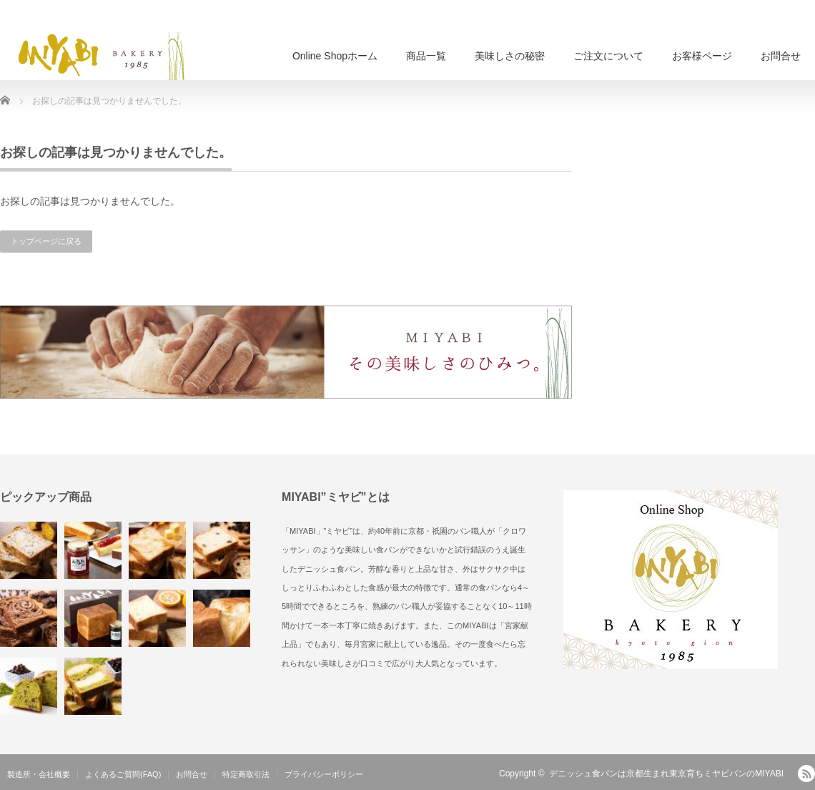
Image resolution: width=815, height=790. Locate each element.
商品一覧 (426, 56)
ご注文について (608, 56)
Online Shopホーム (334, 56)
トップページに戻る (46, 241)
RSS (806, 773)
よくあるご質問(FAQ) (123, 774)
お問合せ (781, 56)
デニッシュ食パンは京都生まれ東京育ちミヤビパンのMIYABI (666, 774)
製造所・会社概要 (38, 774)
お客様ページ (702, 56)
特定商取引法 (246, 774)
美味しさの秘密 (510, 56)
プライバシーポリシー (324, 774)
